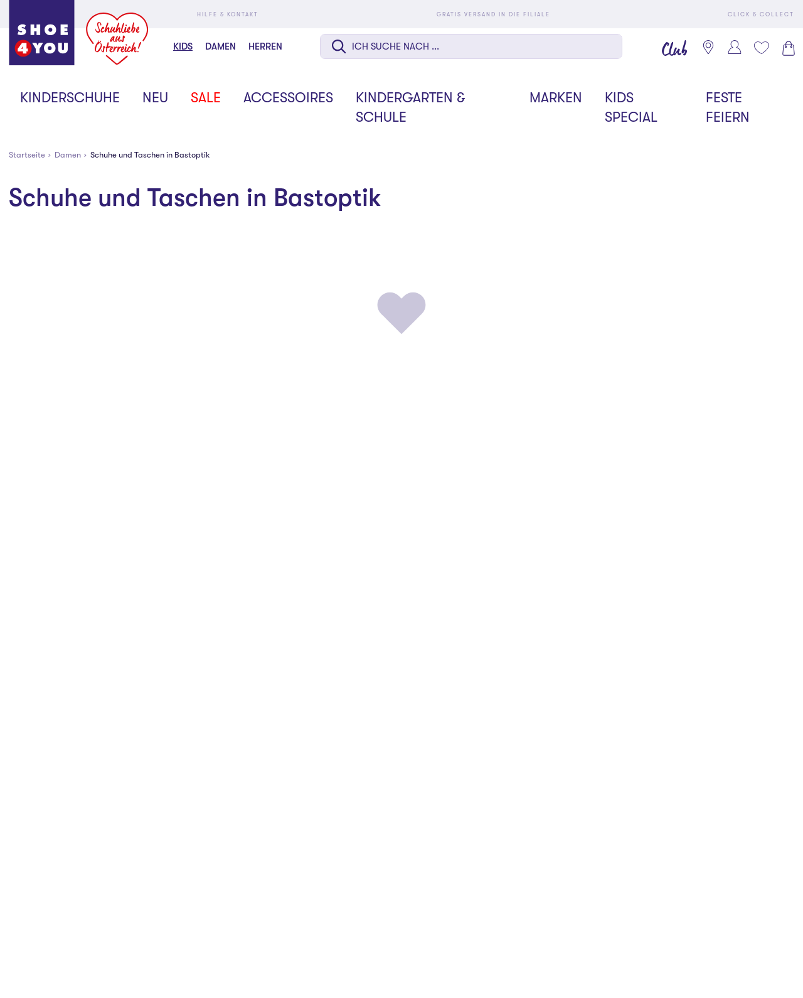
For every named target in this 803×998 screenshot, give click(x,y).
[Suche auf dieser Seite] (471, 46)
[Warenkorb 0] (787, 48)
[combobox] (471, 48)
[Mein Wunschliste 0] (761, 47)
